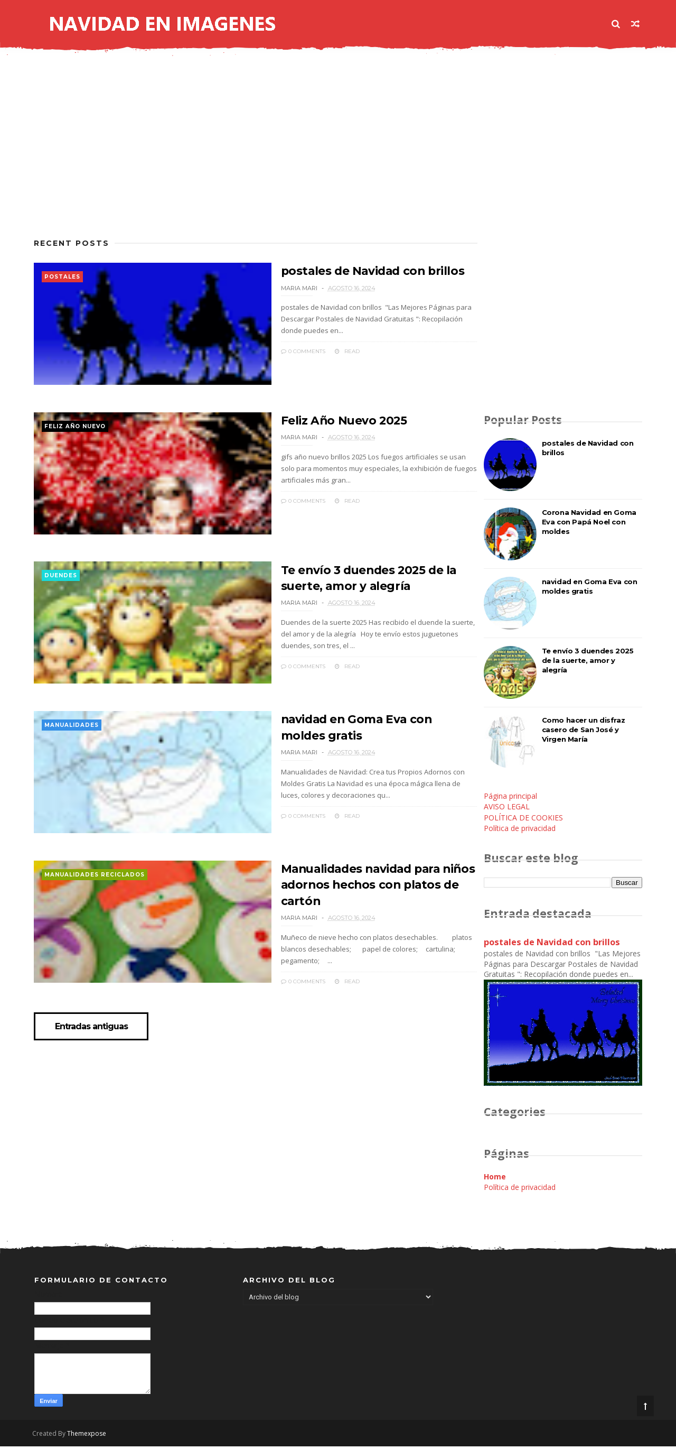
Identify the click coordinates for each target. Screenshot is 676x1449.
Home (494, 1178)
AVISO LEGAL (506, 808)
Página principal (510, 797)
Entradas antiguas (93, 1045)
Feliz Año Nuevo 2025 (320, 425)
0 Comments (278, 352)
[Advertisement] (245, 155)
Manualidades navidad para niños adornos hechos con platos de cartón (356, 901)
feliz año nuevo (75, 432)
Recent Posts (72, 245)
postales (63, 278)
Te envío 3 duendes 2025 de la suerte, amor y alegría (587, 662)
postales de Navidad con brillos (350, 272)
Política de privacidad (519, 830)
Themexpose (88, 1436)
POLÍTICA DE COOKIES (522, 819)
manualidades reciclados (95, 892)
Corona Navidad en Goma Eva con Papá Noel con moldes (588, 523)
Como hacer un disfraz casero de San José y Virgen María (583, 731)
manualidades (72, 738)
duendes (61, 585)
